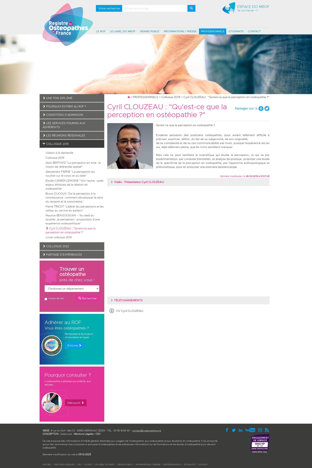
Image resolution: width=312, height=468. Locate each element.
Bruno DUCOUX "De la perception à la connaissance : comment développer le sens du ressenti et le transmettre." (74, 197)
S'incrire (74, 345)
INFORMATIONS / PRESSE (180, 31)
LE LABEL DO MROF (123, 31)
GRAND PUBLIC (150, 31)
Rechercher (87, 298)
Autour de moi (54, 298)
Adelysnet (66, 434)
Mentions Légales (84, 434)
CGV (98, 434)
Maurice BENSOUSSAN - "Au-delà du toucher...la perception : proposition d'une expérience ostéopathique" (73, 219)
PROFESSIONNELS (212, 31)
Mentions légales (64, 464)
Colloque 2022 (56, 246)
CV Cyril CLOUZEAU (129, 311)
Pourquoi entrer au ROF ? (64, 106)
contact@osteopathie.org (146, 430)
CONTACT (254, 31)
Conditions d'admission (63, 115)
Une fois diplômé (57, 98)
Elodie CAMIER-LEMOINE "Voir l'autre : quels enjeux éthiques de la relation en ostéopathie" (75, 184)
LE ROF (101, 31)
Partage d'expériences (62, 254)
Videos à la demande (59, 153)
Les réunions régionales (64, 135)
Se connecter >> (247, 10)
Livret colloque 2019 (59, 237)
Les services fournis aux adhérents (64, 125)
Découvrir (75, 403)
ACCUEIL (47, 464)
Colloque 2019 (170, 97)
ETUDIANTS (236, 31)
